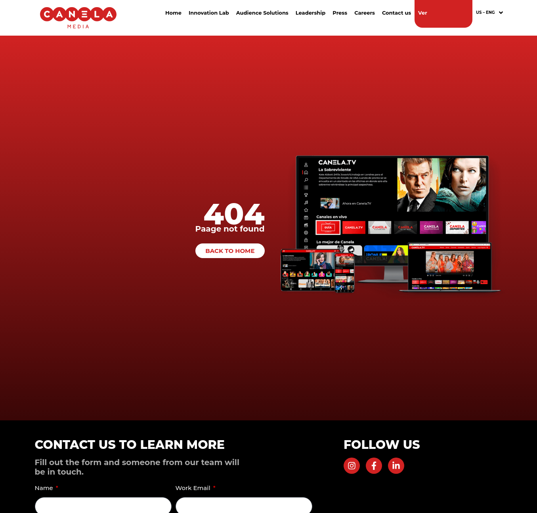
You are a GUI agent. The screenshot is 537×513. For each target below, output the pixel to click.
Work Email (194, 488)
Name (45, 488)
